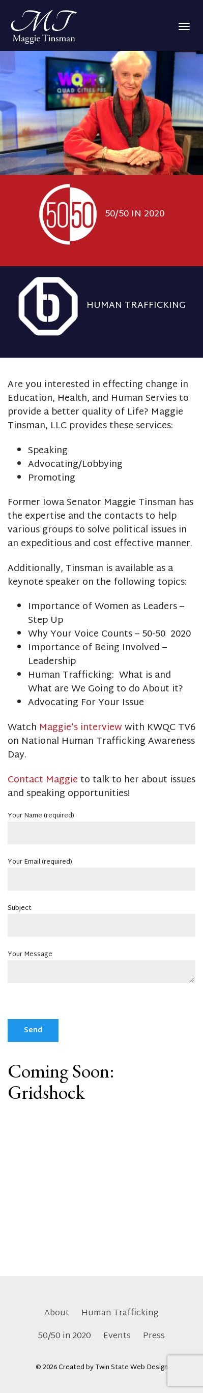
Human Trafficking (120, 1313)
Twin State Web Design (131, 1368)
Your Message (101, 968)
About (56, 1313)
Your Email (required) (101, 871)
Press (154, 1336)
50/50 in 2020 (64, 1336)
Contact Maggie (43, 780)
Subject (101, 918)
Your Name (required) (101, 825)
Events (117, 1336)
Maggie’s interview (80, 727)
